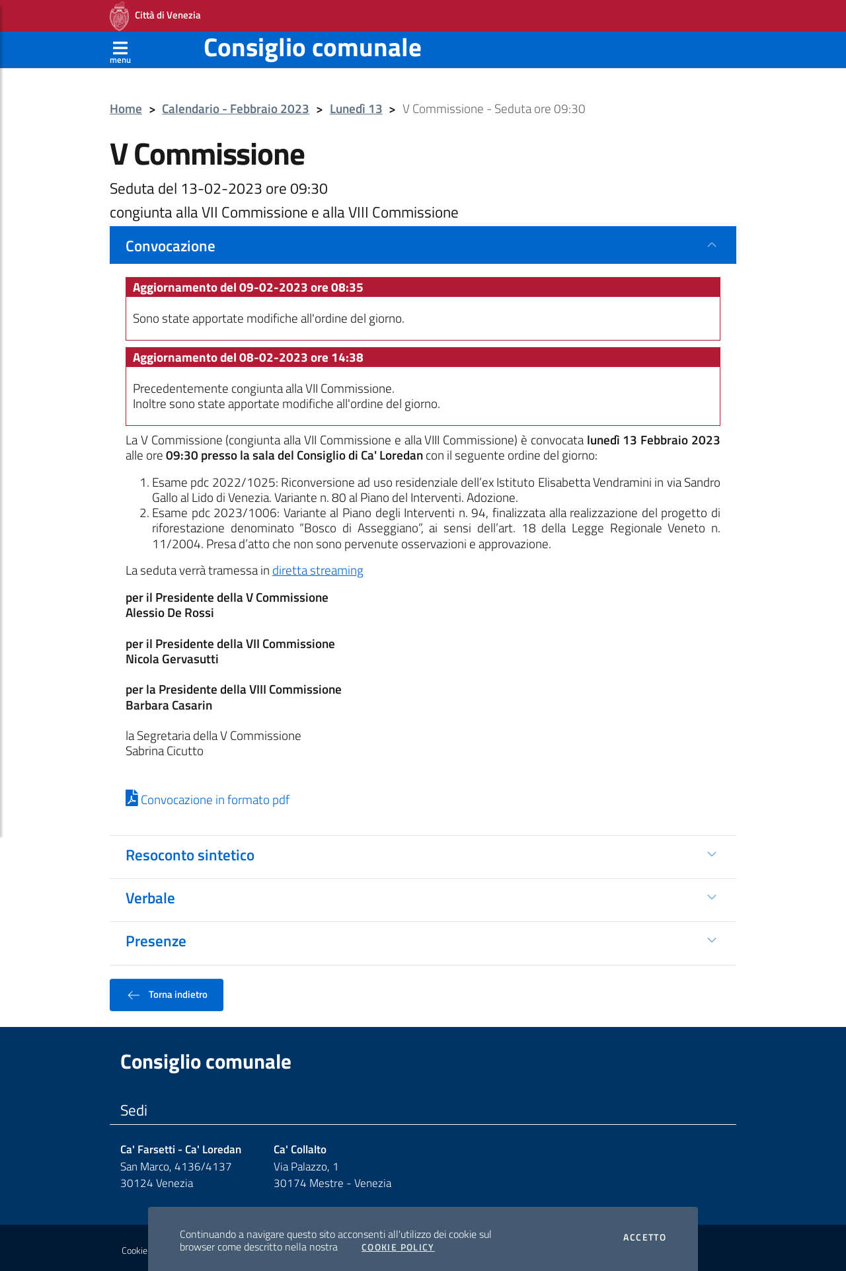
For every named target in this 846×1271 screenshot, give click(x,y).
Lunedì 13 (356, 104)
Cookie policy (146, 1246)
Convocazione (170, 241)
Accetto (644, 1233)
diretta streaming (318, 566)
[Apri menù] (120, 46)
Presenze (156, 936)
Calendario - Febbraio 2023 (235, 104)
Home (126, 104)
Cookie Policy (398, 1243)
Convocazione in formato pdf (207, 795)
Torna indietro (167, 990)
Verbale (150, 893)
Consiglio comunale (313, 42)
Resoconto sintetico (190, 850)
